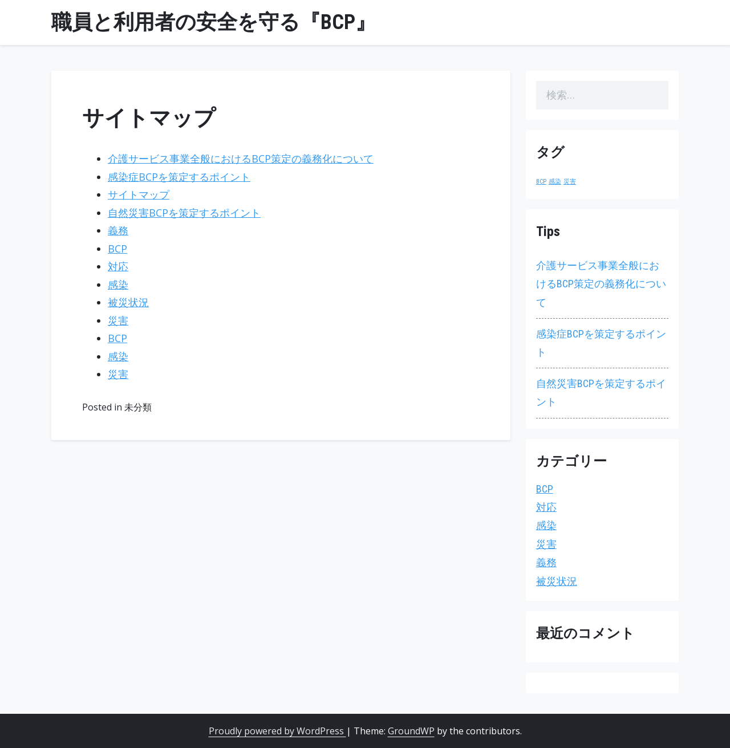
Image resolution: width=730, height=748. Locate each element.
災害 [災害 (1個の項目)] (569, 181)
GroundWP (411, 731)
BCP (117, 248)
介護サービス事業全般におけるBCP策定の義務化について (241, 158)
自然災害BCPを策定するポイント (184, 212)
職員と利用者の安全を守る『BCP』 (213, 22)
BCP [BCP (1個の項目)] (541, 181)
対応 (118, 266)
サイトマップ (138, 194)
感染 (118, 284)
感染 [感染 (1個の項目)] (555, 181)
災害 (118, 320)
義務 (118, 230)
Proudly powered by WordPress (277, 731)
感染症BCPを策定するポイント (179, 177)
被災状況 (128, 302)
